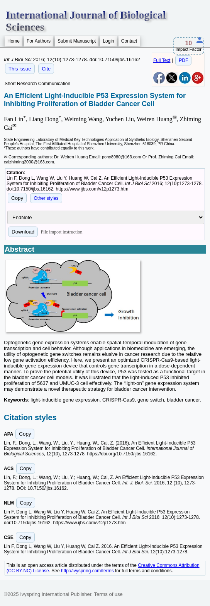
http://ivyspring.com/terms (87, 570)
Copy (17, 198)
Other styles (46, 198)
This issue (19, 69)
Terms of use (108, 594)
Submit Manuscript (77, 41)
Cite (46, 69)
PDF (183, 60)
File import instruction (62, 232)
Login (108, 41)
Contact (129, 41)
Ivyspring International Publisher (55, 594)
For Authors (39, 41)
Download (23, 232)
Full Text (161, 60)
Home (13, 41)
